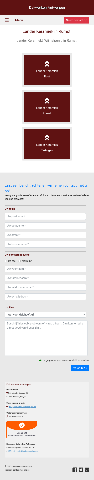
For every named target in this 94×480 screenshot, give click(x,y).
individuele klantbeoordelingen (23, 451)
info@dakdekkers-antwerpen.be (22, 406)
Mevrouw (25, 261)
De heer (10, 261)
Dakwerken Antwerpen (47, 7)
